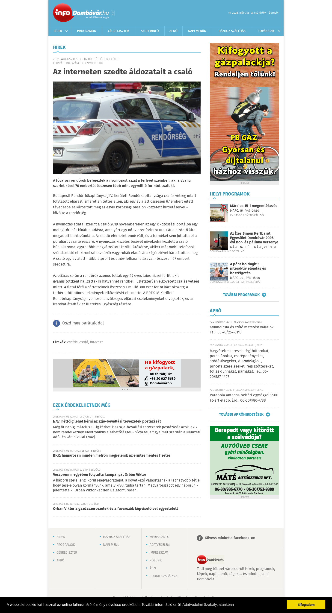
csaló (83, 342)
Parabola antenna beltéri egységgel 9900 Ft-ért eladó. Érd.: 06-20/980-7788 (244, 397)
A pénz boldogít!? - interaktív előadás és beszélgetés (248, 268)
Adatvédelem (160, 544)
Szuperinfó (150, 31)
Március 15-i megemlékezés (253, 206)
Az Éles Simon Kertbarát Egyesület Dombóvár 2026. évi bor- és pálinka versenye (254, 238)
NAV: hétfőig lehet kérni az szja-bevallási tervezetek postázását (107, 421)
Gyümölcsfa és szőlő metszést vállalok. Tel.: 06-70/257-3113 (242, 329)
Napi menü (111, 544)
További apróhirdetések (241, 414)
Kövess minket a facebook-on (230, 538)
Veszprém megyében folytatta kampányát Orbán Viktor (99, 475)
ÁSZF (153, 568)
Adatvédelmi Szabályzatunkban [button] (208, 605)
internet (96, 342)
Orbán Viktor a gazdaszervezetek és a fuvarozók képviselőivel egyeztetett (115, 509)
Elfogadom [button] (306, 605)
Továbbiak (266, 31)
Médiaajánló (159, 537)
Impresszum (159, 552)
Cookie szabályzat (164, 576)
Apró (173, 31)
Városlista (113, 13)
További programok (241, 295)
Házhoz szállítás (232, 31)
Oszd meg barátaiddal (83, 323)
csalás (72, 342)
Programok (86, 31)
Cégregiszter (118, 31)
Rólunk (156, 560)
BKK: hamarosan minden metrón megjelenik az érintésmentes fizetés (112, 455)
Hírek (57, 31)
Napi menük (197, 31)
